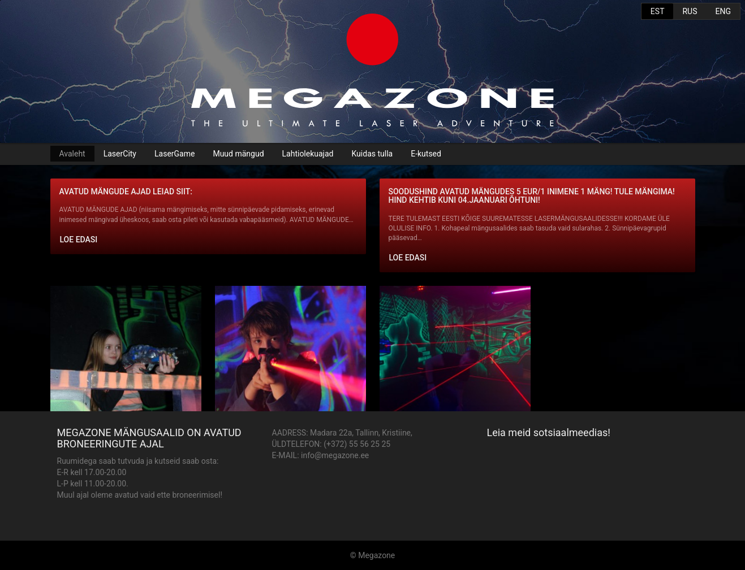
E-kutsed (426, 153)
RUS (689, 11)
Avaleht (72, 153)
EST (658, 11)
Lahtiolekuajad (308, 153)
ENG (723, 11)
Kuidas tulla (372, 153)
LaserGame (174, 153)
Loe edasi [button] (79, 239)
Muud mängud (238, 153)
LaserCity (120, 153)
